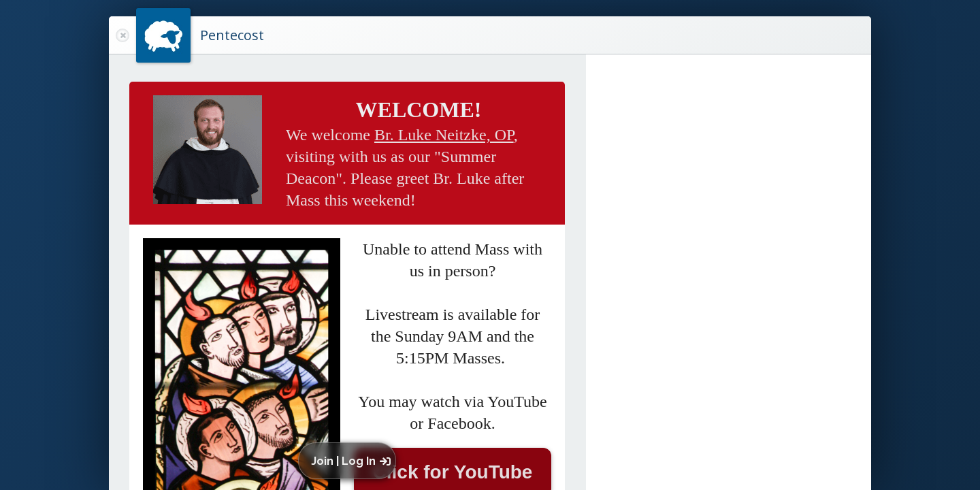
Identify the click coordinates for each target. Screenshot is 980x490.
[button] (350, 460)
